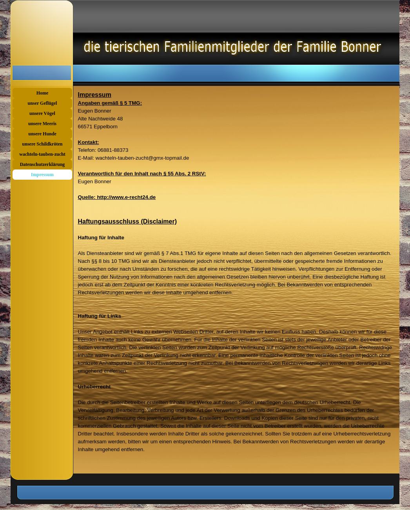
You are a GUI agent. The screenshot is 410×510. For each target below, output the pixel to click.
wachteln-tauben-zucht (42, 154)
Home (42, 93)
